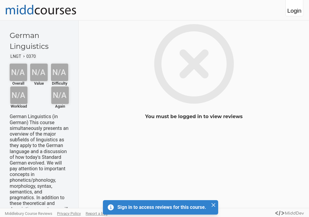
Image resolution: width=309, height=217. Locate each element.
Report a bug (97, 213)
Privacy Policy (69, 213)
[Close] (213, 205)
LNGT (16, 56)
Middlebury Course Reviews (28, 213)
